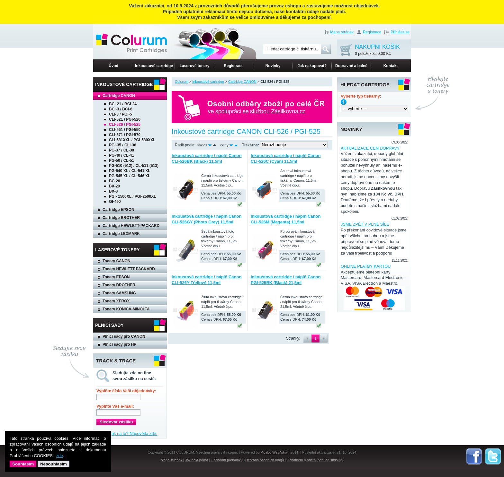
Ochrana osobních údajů (264, 460)
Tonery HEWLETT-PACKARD (129, 269)
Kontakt (390, 66)
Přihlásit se (400, 32)
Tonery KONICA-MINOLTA (126, 309)
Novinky (273, 66)
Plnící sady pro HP (119, 344)
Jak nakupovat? (312, 66)
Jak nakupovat (196, 460)
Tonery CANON (116, 261)
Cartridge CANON (119, 95)
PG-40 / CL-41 (121, 155)
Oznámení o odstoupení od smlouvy (315, 460)
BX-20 (114, 186)
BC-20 (114, 181)
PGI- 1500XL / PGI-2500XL (132, 196)
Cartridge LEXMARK (121, 233)
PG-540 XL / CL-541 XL (129, 171)
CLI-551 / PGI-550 (124, 129)
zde (59, 455)
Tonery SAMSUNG (119, 293)
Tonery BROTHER (119, 285)
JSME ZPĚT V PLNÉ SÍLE (365, 224)
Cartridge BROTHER (121, 217)
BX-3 (113, 191)
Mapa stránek (342, 32)
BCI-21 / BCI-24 (123, 104)
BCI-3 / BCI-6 (120, 109)
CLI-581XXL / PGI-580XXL (132, 140)
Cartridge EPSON (118, 209)
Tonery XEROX (116, 301)
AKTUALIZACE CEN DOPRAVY (370, 148)
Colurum (181, 81)
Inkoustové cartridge (154, 66)
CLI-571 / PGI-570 (124, 135)
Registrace (372, 32)
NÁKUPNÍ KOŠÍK (377, 50)
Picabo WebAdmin (274, 452)
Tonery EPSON (116, 277)
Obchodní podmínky (226, 460)
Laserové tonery (195, 66)
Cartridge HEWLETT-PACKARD (131, 225)
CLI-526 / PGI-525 (124, 124)
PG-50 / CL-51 (121, 160)
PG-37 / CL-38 (121, 150)
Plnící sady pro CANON (124, 336)
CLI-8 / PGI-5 (120, 114)
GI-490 (115, 201)
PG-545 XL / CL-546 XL (129, 176)
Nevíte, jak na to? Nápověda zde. (126, 433)
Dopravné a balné (351, 66)
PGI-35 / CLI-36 (122, 145)
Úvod (113, 66)
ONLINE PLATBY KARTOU (366, 266)
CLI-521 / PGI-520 (124, 119)
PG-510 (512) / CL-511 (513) (133, 165)
